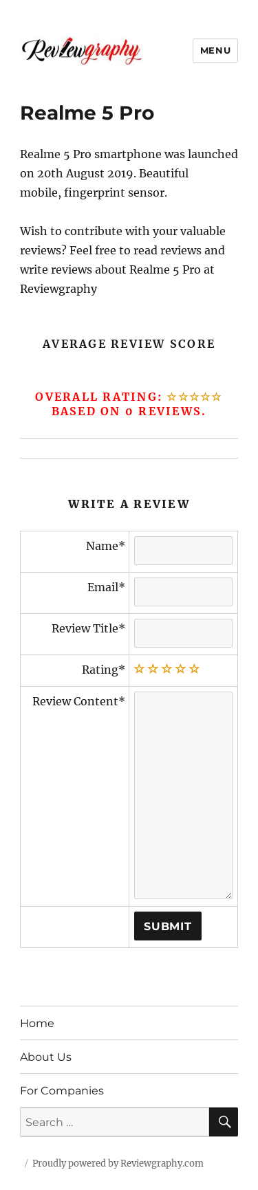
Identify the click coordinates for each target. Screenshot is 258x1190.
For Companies (62, 1090)
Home (37, 1023)
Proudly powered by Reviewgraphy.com (118, 1163)
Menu (215, 50)
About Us (46, 1057)
